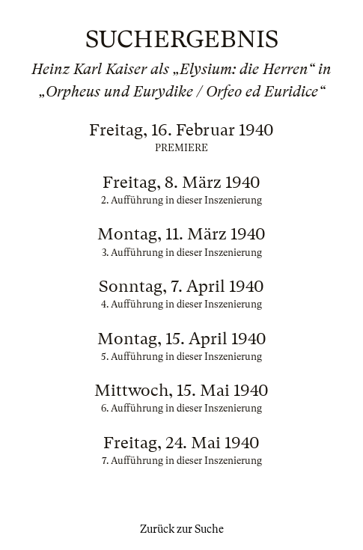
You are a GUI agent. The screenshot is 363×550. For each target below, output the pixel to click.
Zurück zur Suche (182, 529)
